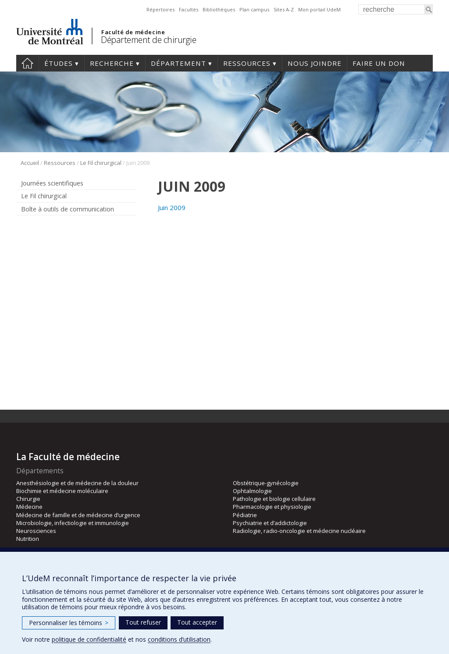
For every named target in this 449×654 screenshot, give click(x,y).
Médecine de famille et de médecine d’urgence (78, 515)
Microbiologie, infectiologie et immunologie (72, 523)
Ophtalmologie (252, 491)
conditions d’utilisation (179, 639)
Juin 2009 (171, 207)
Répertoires (160, 9)
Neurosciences (36, 531)
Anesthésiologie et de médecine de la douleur (77, 483)
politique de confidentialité (89, 639)
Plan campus (254, 9)
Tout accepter (197, 622)
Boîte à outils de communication (67, 209)
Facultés (188, 9)
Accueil (30, 163)
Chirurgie (28, 499)
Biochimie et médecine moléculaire (62, 491)
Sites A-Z (284, 9)
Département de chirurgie (148, 40)
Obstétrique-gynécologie (266, 483)
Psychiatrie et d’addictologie (270, 523)
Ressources (247, 63)
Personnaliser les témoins (68, 622)
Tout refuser (143, 622)
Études (58, 63)
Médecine (29, 507)
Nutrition (27, 539)
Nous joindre (315, 63)
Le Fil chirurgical (100, 163)
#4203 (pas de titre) (27, 63)
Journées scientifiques (52, 183)
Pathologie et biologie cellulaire (274, 499)
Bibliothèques (219, 9)
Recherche (112, 63)
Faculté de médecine (133, 32)
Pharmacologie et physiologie (272, 507)
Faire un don (379, 63)
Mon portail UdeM (319, 9)
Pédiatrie (245, 515)
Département (178, 63)
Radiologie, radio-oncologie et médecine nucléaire (299, 531)
